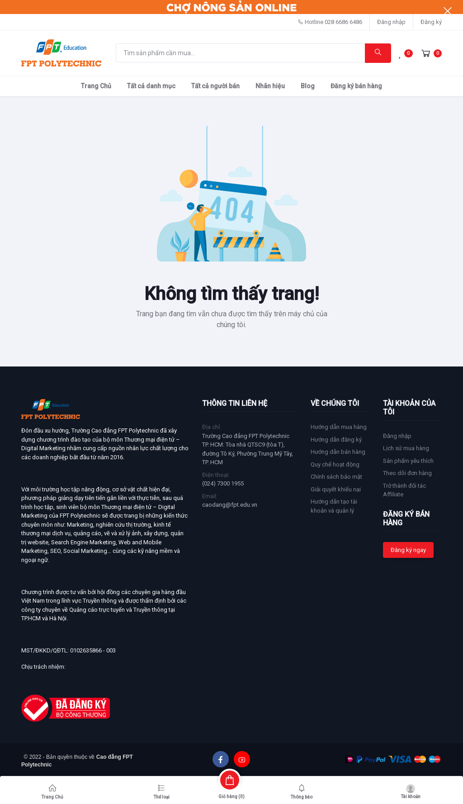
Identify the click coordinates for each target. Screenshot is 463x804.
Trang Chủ (96, 86)
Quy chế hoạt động (335, 464)
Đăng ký (431, 22)
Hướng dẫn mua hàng (339, 426)
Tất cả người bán (215, 86)
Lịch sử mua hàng (406, 448)
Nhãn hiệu (270, 86)
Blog (308, 86)
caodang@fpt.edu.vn (229, 504)
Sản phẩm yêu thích (408, 460)
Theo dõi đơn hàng (407, 473)
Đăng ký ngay (408, 550)
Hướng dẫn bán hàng (338, 451)
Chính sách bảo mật (336, 476)
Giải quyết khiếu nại (336, 489)
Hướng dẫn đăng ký (336, 439)
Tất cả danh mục (151, 86)
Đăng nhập (391, 22)
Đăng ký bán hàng (356, 86)
